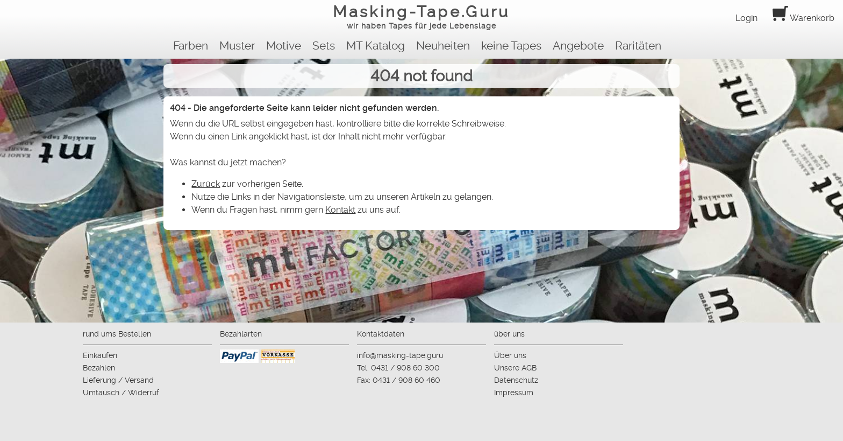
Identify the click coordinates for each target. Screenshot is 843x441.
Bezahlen (99, 367)
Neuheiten (443, 45)
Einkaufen (100, 355)
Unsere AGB (515, 367)
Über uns (510, 355)
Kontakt (340, 210)
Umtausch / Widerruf (121, 392)
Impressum (513, 392)
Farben (190, 45)
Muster (237, 45)
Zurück (205, 184)
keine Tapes (511, 45)
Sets (323, 45)
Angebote (578, 45)
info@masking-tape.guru (400, 355)
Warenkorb (803, 18)
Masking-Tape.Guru (421, 18)
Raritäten (638, 45)
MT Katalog (375, 45)
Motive (283, 45)
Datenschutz (516, 380)
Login (746, 18)
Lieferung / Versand (118, 380)
